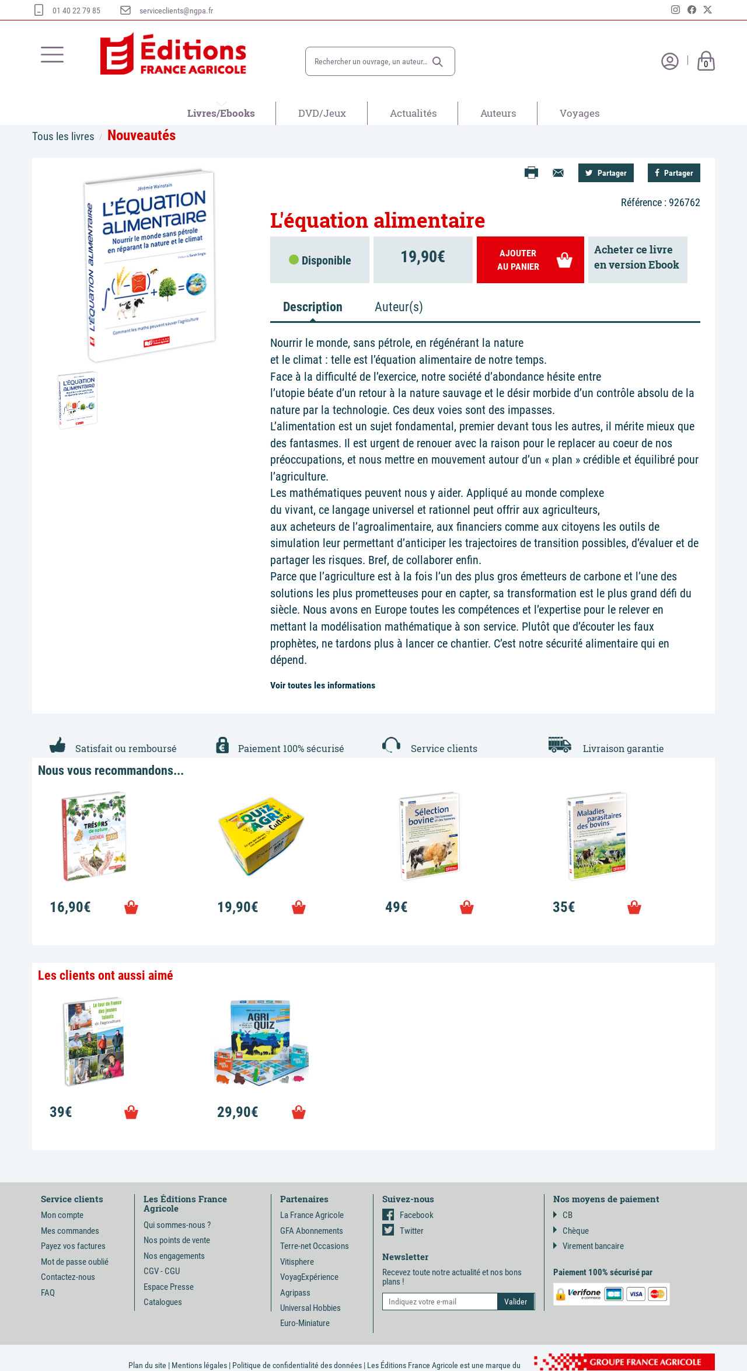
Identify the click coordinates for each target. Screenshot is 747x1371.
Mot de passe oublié (75, 1262)
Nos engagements (174, 1256)
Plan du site (147, 1365)
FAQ (48, 1293)
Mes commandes (70, 1231)
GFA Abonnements (311, 1231)
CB (563, 1215)
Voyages (580, 113)
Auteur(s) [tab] (399, 307)
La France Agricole (312, 1215)
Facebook (408, 1215)
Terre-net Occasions (314, 1246)
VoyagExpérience (309, 1277)
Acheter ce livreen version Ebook (636, 257)
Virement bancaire (588, 1246)
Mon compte (62, 1215)
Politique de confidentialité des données (297, 1365)
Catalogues (163, 1302)
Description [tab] (313, 307)
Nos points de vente (177, 1240)
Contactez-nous (68, 1277)
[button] (437, 61)
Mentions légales (199, 1365)
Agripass (295, 1293)
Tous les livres (63, 136)
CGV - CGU (162, 1271)
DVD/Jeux (322, 113)
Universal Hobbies (310, 1308)
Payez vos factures (73, 1246)
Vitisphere (297, 1262)
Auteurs (498, 113)
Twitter (403, 1231)
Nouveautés (141, 135)
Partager (606, 173)
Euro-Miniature (305, 1323)
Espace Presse (169, 1287)
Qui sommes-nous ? (177, 1225)
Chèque (571, 1231)
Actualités (413, 113)
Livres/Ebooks (221, 113)
